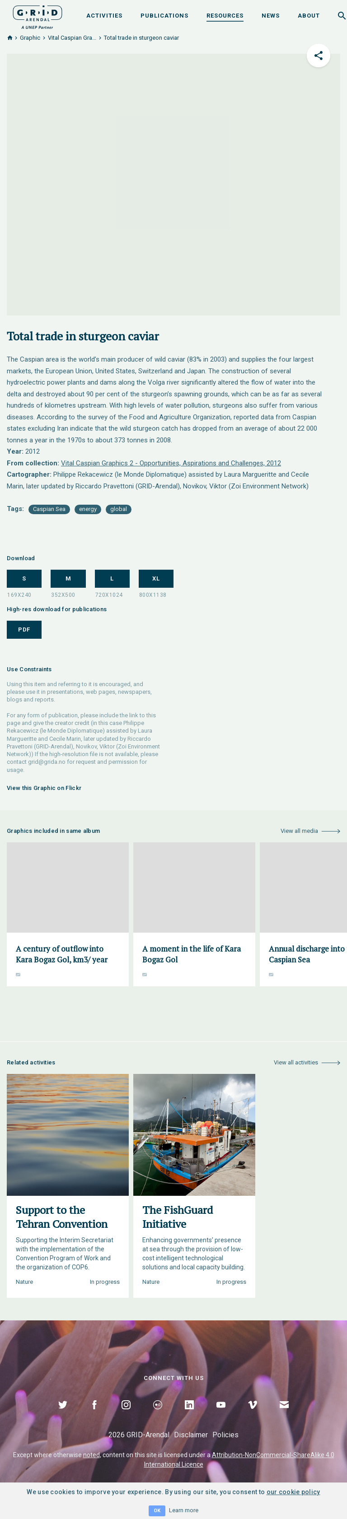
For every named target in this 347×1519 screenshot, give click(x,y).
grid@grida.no (47, 761)
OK (157, 1511)
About (309, 15)
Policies (225, 1435)
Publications (164, 15)
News (271, 15)
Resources (225, 15)
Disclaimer (191, 1435)
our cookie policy (293, 1492)
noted (91, 1455)
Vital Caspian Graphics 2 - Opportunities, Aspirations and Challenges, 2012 (171, 463)
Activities (104, 15)
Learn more (183, 1510)
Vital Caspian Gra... (72, 37)
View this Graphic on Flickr (44, 788)
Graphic (30, 37)
